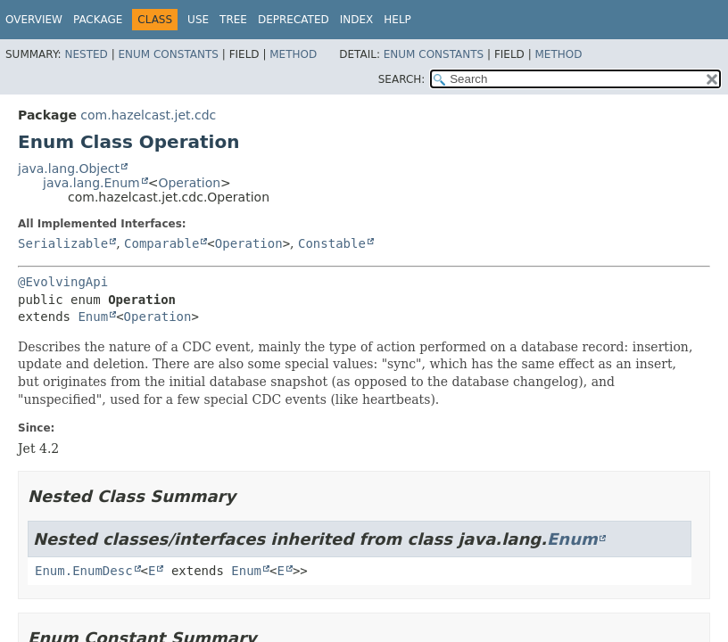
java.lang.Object (69, 168)
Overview (33, 19)
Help (397, 19)
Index (357, 19)
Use (198, 19)
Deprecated (293, 19)
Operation (189, 183)
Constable (332, 243)
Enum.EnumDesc (84, 571)
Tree (233, 19)
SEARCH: (402, 79)
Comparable (161, 243)
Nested (85, 54)
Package (97, 19)
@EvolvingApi (63, 282)
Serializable (63, 243)
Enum (93, 316)
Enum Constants (168, 54)
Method (293, 54)
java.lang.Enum (91, 183)
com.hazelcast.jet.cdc (148, 115)
